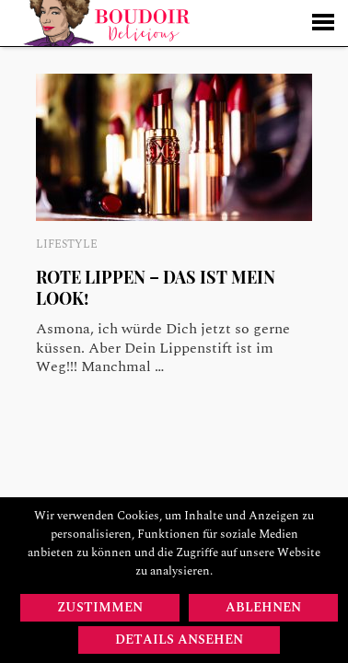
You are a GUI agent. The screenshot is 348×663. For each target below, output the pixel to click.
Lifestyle (67, 244)
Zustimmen (100, 607)
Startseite (106, 23)
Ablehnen (263, 607)
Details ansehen (179, 639)
